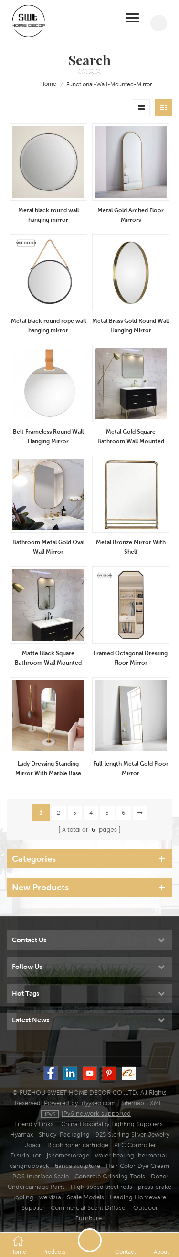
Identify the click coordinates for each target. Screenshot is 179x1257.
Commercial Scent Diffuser (89, 1207)
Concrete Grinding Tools (109, 1176)
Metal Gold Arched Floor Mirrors (130, 215)
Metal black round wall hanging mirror (48, 215)
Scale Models (85, 1197)
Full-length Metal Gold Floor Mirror (130, 768)
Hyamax (21, 1134)
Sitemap (132, 1103)
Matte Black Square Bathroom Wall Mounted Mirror (48, 658)
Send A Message (90, 1240)
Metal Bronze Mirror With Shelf (131, 547)
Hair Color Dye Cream (137, 1165)
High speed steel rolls (101, 1186)
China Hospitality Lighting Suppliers (112, 1123)
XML (156, 1103)
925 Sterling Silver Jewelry (132, 1134)
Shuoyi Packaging (64, 1134)
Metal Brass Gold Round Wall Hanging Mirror (130, 325)
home (41, 84)
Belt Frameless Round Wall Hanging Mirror (48, 436)
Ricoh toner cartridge (77, 1144)
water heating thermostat (131, 1155)
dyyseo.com (99, 1103)
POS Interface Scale (40, 1176)
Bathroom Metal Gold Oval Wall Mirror (48, 547)
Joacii (33, 1144)
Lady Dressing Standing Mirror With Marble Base (48, 768)
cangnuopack (29, 1165)
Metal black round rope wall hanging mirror (48, 325)
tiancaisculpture (77, 1165)
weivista (50, 1197)
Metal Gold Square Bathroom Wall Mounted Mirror (130, 437)
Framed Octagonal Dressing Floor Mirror (131, 657)
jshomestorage (68, 1155)
